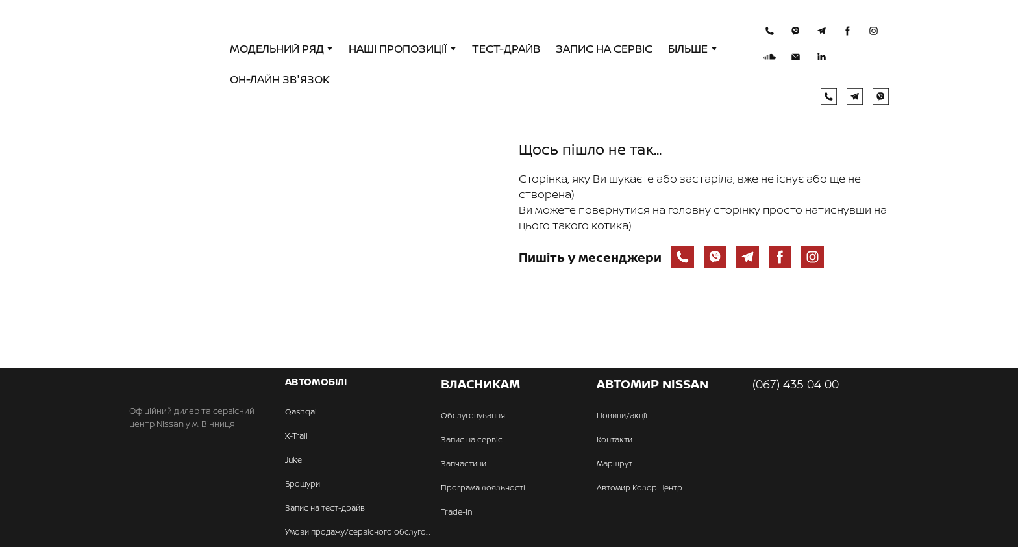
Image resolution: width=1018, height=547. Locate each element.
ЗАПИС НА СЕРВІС (604, 48)
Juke (293, 459)
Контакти (614, 439)
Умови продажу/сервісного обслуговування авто (359, 531)
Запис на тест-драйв (325, 507)
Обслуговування (473, 415)
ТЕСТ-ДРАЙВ (506, 48)
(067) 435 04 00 (795, 383)
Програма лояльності (483, 487)
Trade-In (457, 511)
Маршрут (614, 463)
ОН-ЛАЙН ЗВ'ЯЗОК (280, 78)
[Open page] (314, 248)
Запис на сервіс (472, 439)
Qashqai (301, 411)
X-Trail (296, 435)
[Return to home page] (172, 64)
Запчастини (463, 463)
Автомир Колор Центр (639, 487)
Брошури (302, 483)
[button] (770, 31)
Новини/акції (622, 415)
